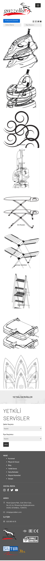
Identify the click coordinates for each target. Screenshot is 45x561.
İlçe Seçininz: (8, 434)
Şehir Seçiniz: (8, 424)
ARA (6, 444)
